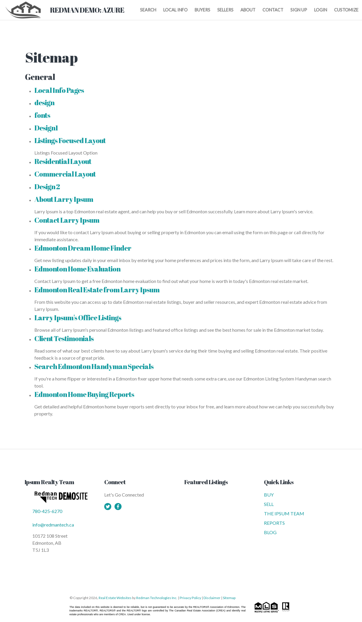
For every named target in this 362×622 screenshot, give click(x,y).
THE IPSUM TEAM (284, 513)
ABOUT (247, 9)
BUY (269, 494)
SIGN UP (298, 9)
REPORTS (274, 523)
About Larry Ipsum (63, 199)
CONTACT (272, 9)
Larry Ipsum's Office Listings (77, 317)
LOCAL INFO (175, 9)
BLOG (270, 532)
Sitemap (229, 598)
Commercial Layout (65, 174)
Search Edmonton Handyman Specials (94, 366)
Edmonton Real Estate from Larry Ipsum (96, 289)
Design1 (46, 128)
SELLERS (225, 9)
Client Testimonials (64, 338)
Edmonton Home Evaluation (77, 269)
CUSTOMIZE (346, 9)
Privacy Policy (190, 598)
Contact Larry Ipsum (66, 220)
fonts (42, 115)
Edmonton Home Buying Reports (84, 394)
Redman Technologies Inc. (157, 598)
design (44, 102)
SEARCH (148, 9)
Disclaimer (211, 598)
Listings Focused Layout (70, 140)
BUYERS (202, 9)
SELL (269, 504)
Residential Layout (62, 161)
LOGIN (320, 9)
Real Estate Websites (115, 598)
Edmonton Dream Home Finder (82, 248)
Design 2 (47, 186)
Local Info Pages (59, 90)
